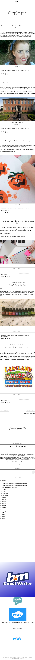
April (4, 489)
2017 (3, 509)
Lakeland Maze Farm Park (17, 347)
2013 (3, 516)
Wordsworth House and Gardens (17, 83)
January (4, 495)
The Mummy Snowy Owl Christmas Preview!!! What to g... (14, 483)
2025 (3, 480)
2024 (3, 497)
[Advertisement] (17, 539)
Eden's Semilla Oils (17, 285)
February (5, 493)
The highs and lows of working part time (17, 222)
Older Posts (30, 410)
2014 (3, 514)
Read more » (17, 66)
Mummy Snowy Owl (17, 657)
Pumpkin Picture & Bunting (17, 141)
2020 (3, 503)
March (4, 491)
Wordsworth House (25, 87)
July (4, 482)
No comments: (5, 129)
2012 (3, 518)
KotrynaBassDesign (18, 658)
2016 (3, 511)
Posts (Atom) (32, 413)
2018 (3, 507)
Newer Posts (5, 410)
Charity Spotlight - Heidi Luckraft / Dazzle (17, 27)
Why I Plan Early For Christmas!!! (9, 487)
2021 (3, 501)
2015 (3, 512)
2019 (3, 505)
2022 (3, 499)
